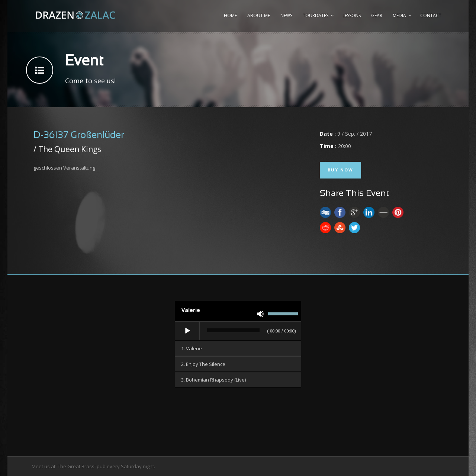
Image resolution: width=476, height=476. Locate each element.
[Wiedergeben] (187, 331)
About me (258, 15)
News (286, 15)
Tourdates (315, 15)
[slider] (233, 330)
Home (230, 15)
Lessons (351, 15)
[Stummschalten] (260, 314)
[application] (238, 331)
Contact (430, 15)
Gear (376, 15)
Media (399, 15)
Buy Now (340, 170)
